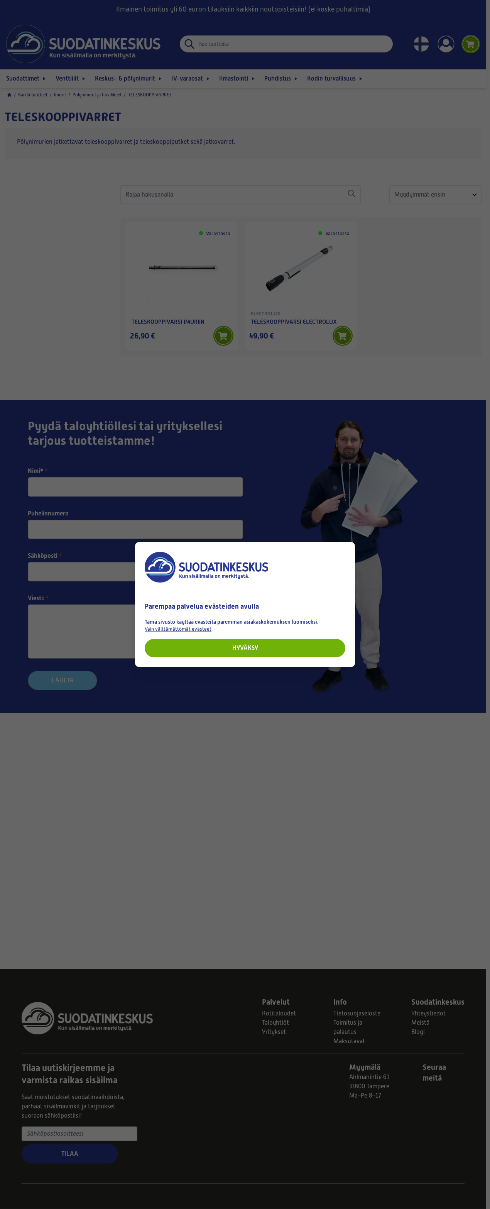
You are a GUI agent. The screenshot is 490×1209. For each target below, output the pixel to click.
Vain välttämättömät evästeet (178, 629)
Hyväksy (245, 648)
